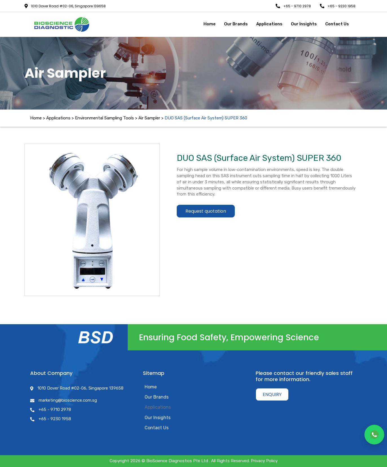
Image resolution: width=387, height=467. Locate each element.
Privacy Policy (264, 460)
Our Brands (157, 397)
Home (36, 118)
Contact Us (157, 427)
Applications (158, 407)
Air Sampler (149, 118)
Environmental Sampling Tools (104, 118)
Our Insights (158, 417)
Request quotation (205, 209)
